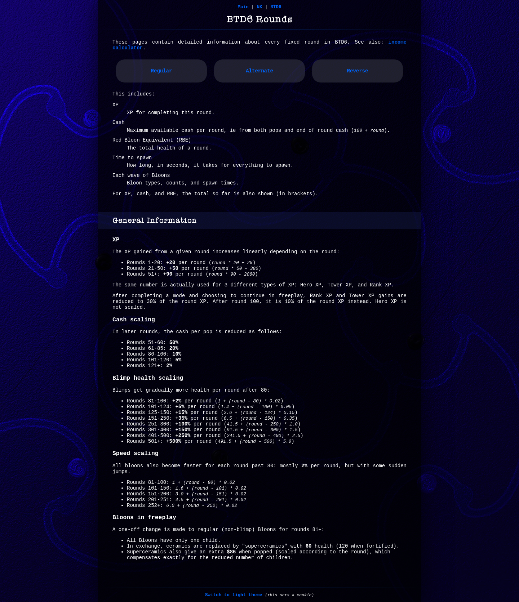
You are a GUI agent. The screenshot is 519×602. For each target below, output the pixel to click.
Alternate (259, 71)
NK (259, 7)
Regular (161, 71)
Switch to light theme (233, 595)
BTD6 (275, 7)
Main (243, 7)
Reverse (357, 71)
